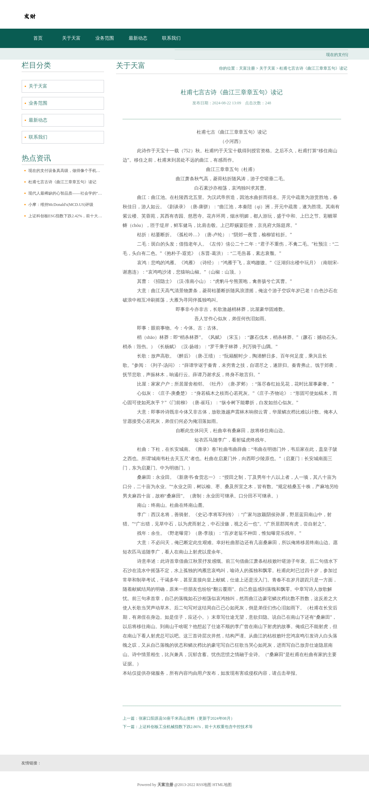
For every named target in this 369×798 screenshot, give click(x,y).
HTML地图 (222, 784)
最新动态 (138, 38)
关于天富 (71, 38)
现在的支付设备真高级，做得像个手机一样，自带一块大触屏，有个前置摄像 (66, 170)
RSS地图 (203, 784)
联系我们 (171, 38)
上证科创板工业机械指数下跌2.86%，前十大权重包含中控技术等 (196, 726)
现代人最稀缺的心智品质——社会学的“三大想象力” (66, 193)
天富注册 (247, 68)
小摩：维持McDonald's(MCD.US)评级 (61, 204)
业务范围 (104, 38)
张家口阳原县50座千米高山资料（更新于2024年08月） (187, 718)
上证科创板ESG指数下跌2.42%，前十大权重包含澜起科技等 (66, 216)
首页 (38, 38)
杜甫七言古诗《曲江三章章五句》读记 (62, 182)
